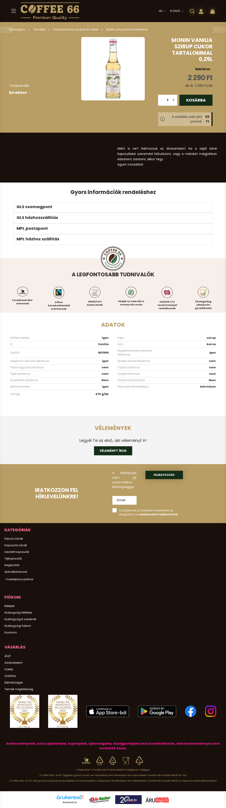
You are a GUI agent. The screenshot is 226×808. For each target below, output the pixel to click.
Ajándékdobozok (15, 571)
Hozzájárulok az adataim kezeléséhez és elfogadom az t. (149, 512)
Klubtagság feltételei (18, 612)
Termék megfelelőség (18, 689)
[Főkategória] (17, 29)
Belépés (9, 606)
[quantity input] (167, 100)
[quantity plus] (173, 100)
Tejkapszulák (13, 558)
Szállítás (10, 676)
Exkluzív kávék (13, 538)
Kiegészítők (11, 565)
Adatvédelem (13, 662)
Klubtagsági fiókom (17, 625)
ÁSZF (7, 656)
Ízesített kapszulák (16, 552)
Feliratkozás (164, 475)
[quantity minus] (161, 100)
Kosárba (196, 100)
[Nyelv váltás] (161, 11)
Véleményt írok (113, 450)
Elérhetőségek (13, 682)
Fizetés (8, 669)
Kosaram (10, 632)
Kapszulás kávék (15, 545)
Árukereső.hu (70, 802)
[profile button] (201, 11)
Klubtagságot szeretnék (20, 619)
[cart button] (212, 11)
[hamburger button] (13, 11)
